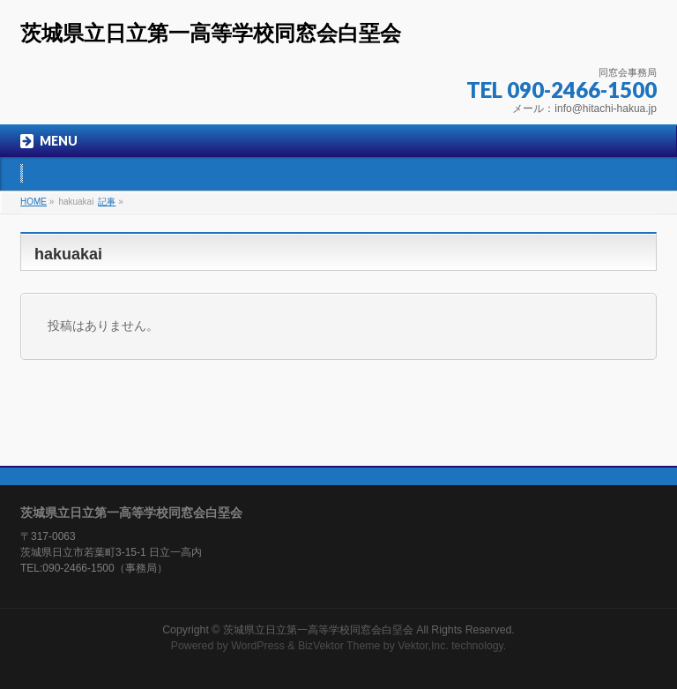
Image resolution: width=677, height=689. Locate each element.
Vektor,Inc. (423, 646)
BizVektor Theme (339, 646)
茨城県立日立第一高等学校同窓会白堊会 (210, 33)
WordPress (258, 646)
